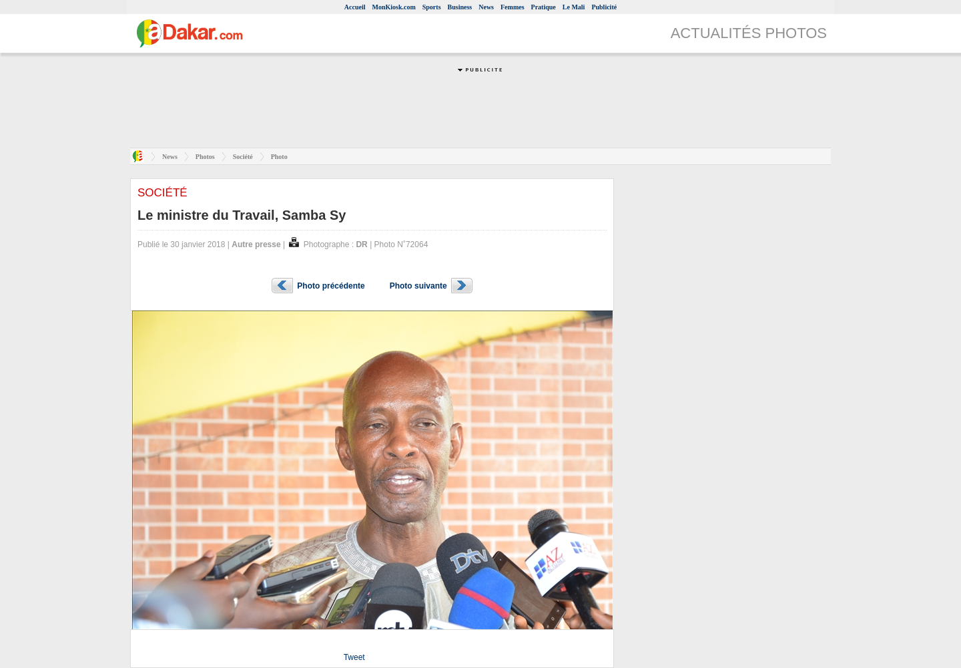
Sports (431, 7)
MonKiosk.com (393, 7)
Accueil (355, 7)
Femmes (513, 7)
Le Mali (574, 7)
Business (460, 7)
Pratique (543, 7)
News (486, 7)
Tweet (354, 657)
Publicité (604, 7)
